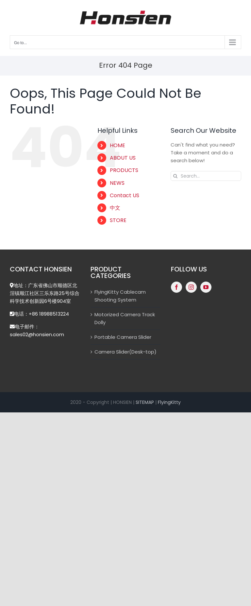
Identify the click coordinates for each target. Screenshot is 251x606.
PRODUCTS (124, 170)
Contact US (124, 195)
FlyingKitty (169, 402)
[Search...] (206, 176)
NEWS (117, 183)
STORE (118, 220)
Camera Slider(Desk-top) (125, 351)
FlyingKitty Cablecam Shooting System (120, 295)
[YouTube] (205, 287)
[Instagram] (191, 287)
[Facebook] (176, 287)
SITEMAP (145, 402)
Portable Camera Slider (122, 337)
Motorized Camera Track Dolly (124, 318)
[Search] (175, 176)
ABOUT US (123, 158)
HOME (117, 145)
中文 (115, 208)
